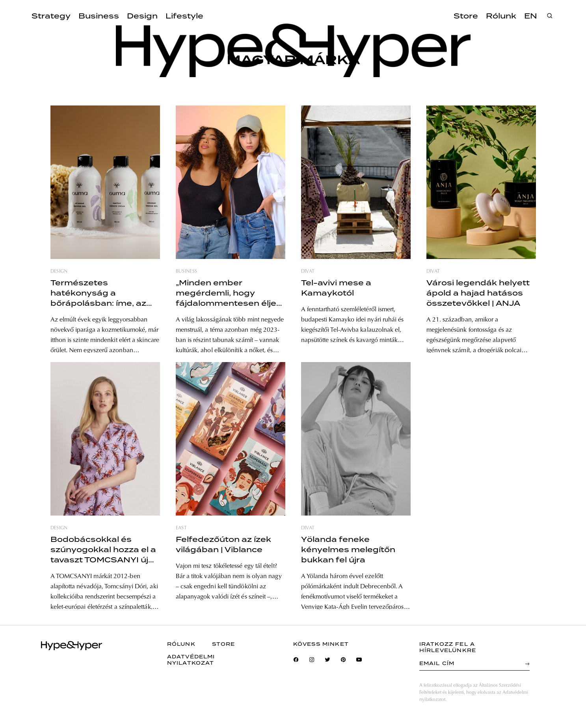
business (186, 271)
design (59, 271)
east (181, 528)
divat (308, 271)
